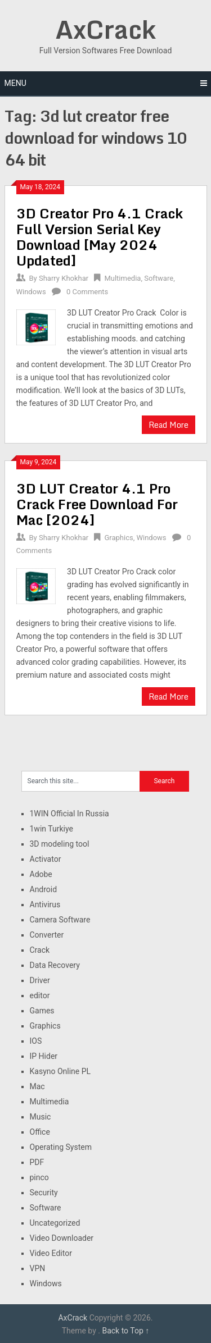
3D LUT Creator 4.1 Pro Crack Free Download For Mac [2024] (97, 504)
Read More (168, 424)
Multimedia (122, 278)
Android (43, 889)
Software (158, 278)
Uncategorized (55, 1222)
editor (40, 995)
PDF (37, 1162)
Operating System (61, 1147)
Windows (31, 291)
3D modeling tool (59, 843)
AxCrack (105, 29)
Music (40, 1116)
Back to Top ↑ (125, 1330)
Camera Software (60, 919)
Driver (40, 980)
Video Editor (51, 1253)
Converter (47, 934)
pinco (39, 1177)
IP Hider (44, 1056)
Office (40, 1131)
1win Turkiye (51, 828)
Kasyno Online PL (60, 1071)
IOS (36, 1040)
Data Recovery (55, 965)
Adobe (41, 874)
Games (42, 1010)
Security (44, 1192)
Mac (37, 1086)
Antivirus (45, 904)
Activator (45, 859)
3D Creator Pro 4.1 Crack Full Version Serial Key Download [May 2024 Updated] (99, 236)
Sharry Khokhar (63, 278)
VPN (38, 1268)
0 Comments (87, 291)
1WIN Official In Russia (69, 813)
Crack (40, 949)
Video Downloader (62, 1238)
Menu (15, 83)
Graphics (118, 537)
